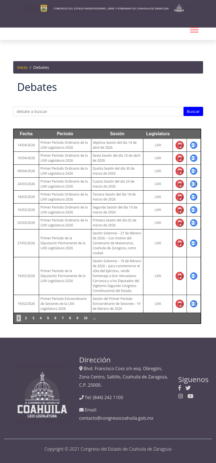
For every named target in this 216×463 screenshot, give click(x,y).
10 (86, 318)
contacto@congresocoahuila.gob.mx (116, 386)
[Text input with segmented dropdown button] (98, 112)
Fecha (26, 133)
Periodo (65, 133)
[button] (193, 29)
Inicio (22, 67)
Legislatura (157, 133)
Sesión (117, 133)
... (94, 318)
